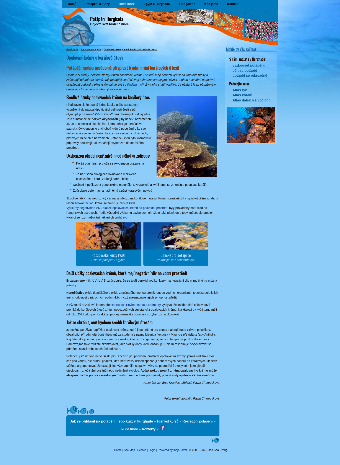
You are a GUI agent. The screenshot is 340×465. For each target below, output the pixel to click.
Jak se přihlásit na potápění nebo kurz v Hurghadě (111, 421)
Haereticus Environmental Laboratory (136, 305)
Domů (72, 4)
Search (141, 450)
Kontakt (232, 4)
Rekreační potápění (197, 421)
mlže (211, 280)
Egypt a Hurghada (157, 4)
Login (152, 450)
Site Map (129, 450)
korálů (99, 80)
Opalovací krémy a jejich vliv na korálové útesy (130, 49)
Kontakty (148, 429)
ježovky (71, 285)
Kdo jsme (211, 4)
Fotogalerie (187, 4)
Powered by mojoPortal (172, 450)
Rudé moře (127, 4)
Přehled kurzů (167, 421)
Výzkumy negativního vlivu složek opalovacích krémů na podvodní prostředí (117, 208)
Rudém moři (135, 84)
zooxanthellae (84, 203)
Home (118, 450)
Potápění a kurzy (98, 4)
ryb (125, 217)
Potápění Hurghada (106, 18)
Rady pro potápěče (91, 49)
